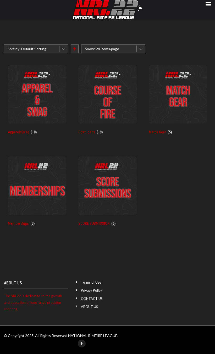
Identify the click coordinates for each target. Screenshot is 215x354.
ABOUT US (89, 307)
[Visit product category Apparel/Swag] (37, 103)
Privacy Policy (91, 290)
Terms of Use (91, 282)
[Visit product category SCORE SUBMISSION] (107, 194)
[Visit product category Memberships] (37, 194)
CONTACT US (92, 298)
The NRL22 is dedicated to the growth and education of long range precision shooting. (33, 302)
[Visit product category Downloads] (107, 103)
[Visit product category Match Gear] (178, 103)
